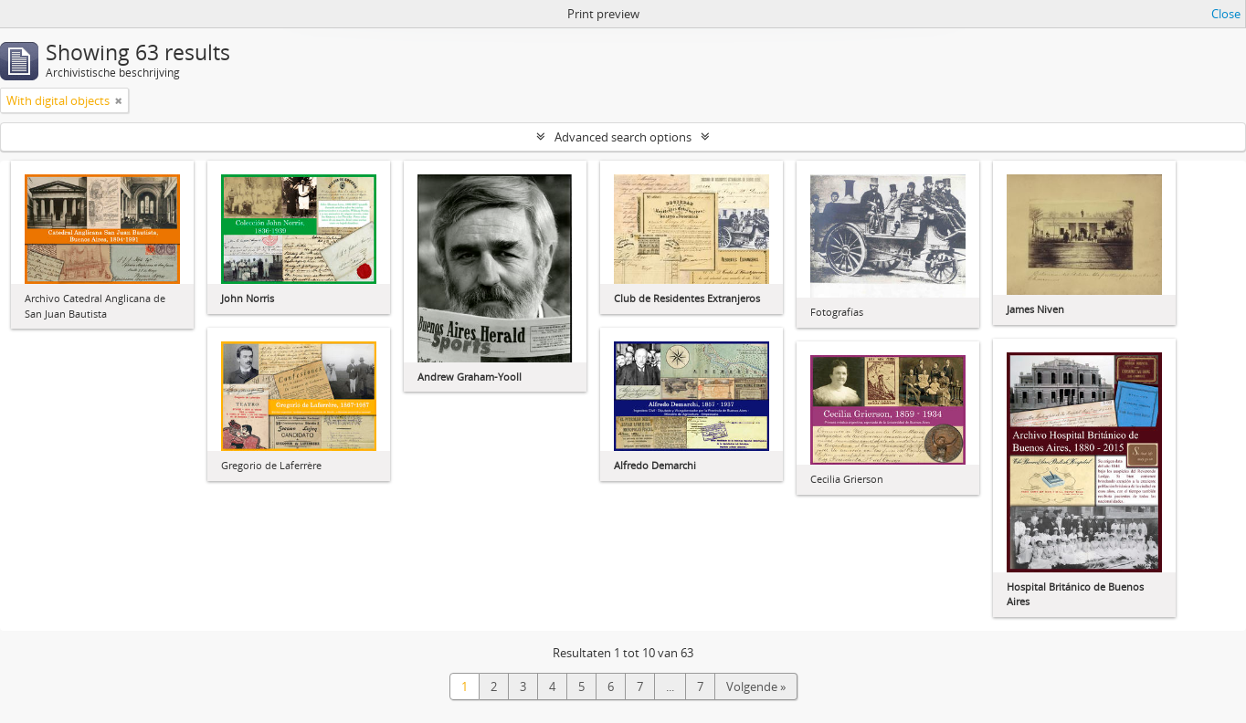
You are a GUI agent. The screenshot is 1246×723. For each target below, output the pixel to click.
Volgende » (756, 686)
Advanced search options (623, 137)
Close (1226, 13)
